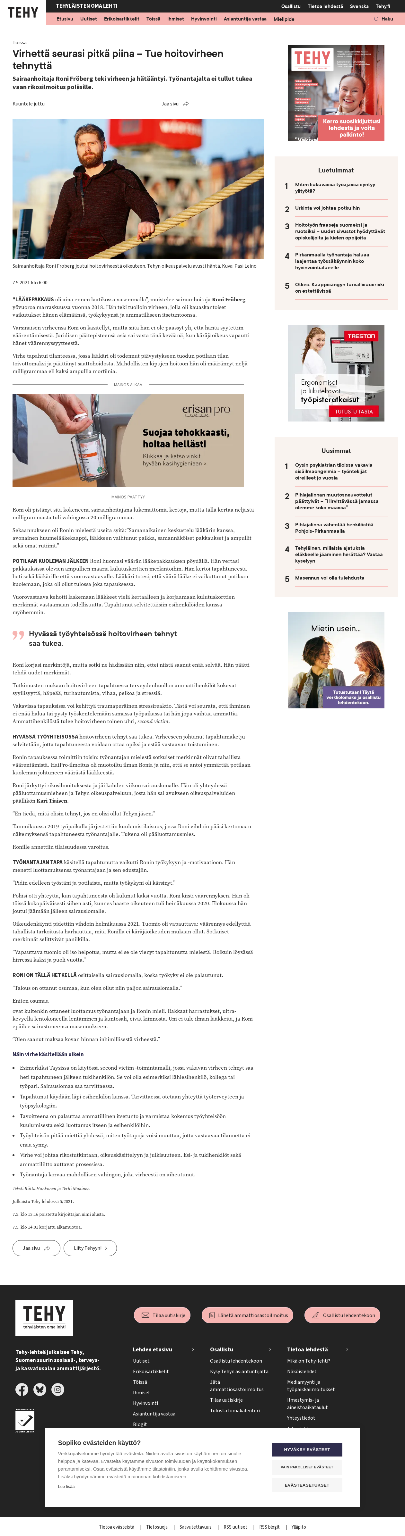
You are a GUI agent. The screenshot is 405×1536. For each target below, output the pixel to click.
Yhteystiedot (301, 1418)
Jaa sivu (170, 103)
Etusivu (65, 19)
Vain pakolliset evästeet (308, 1467)
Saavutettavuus (196, 1527)
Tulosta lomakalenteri (235, 1410)
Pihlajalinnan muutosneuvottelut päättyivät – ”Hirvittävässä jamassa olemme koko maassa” (337, 501)
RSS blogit (270, 1527)
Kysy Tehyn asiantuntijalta (239, 1371)
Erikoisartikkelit (121, 19)
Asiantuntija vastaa (245, 19)
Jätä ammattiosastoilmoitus (237, 1386)
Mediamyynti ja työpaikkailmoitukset (311, 1386)
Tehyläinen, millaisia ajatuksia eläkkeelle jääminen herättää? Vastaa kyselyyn (339, 554)
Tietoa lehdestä (325, 6)
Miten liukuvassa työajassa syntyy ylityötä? (335, 187)
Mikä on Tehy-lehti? (308, 1361)
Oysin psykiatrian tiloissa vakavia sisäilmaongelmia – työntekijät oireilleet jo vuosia (334, 471)
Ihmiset (175, 19)
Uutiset (88, 19)
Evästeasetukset (308, 1485)
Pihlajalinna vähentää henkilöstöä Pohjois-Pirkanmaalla (334, 528)
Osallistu (291, 6)
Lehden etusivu (152, 1350)
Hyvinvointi (204, 19)
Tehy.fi (383, 6)
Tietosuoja (157, 1527)
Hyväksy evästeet (308, 1450)
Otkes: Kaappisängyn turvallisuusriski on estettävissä (339, 287)
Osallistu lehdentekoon (349, 1315)
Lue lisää (66, 1486)
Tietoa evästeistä (117, 1527)
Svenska (359, 6)
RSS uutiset (236, 1527)
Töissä (153, 19)
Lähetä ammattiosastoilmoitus (253, 1315)
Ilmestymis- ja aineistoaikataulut (307, 1404)
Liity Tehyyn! (87, 1248)
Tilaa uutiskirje (169, 1315)
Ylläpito (299, 1527)
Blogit (140, 1424)
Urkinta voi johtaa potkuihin (327, 208)
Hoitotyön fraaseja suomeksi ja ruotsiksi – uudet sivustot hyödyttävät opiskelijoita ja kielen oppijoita (340, 231)
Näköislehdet (302, 1371)
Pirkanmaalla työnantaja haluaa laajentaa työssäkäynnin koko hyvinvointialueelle (332, 261)
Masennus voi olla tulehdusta (330, 578)
